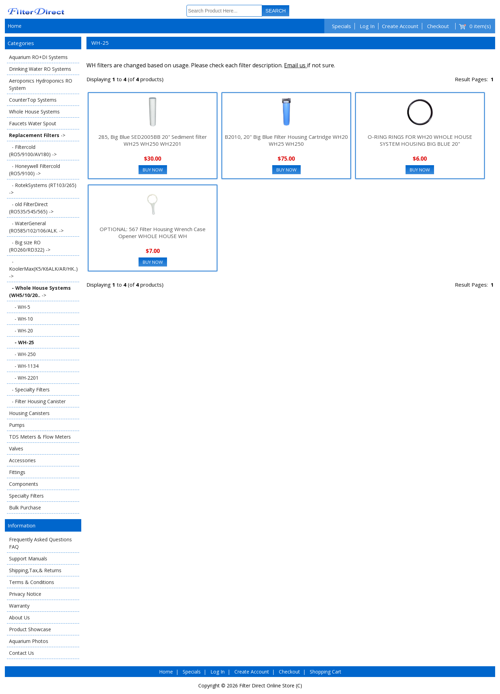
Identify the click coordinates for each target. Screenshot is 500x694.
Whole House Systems (34, 111)
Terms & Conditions (31, 582)
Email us (295, 65)
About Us (19, 617)
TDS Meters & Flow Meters (40, 436)
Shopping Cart (325, 671)
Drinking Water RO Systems (40, 69)
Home (15, 26)
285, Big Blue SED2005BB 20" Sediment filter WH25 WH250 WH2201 (152, 140)
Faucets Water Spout (32, 123)
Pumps (17, 425)
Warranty (19, 605)
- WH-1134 (24, 366)
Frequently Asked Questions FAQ (40, 543)
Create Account (400, 26)
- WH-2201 (24, 377)
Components (23, 484)
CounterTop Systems (33, 99)
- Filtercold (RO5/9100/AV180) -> (33, 151)
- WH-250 (22, 354)
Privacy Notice (25, 594)
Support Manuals (28, 558)
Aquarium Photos (28, 641)
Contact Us (21, 653)
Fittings (17, 472)
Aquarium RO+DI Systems (38, 57)
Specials (341, 26)
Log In (367, 26)
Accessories (22, 460)
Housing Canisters (29, 413)
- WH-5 (19, 307)
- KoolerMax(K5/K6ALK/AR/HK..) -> (43, 268)
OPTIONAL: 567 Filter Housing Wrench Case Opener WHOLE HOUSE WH (153, 232)
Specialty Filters (26, 495)
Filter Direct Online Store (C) (270, 685)
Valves (16, 448)
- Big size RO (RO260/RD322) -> (29, 246)
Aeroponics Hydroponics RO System (40, 84)
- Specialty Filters (29, 389)
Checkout (438, 26)
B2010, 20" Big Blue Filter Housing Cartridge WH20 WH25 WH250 (286, 140)
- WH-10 (21, 318)
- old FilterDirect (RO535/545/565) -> (31, 208)
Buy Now (153, 170)
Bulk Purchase (25, 507)
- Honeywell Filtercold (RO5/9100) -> (34, 170)
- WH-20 (21, 330)
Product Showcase (30, 629)
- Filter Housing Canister (37, 401)
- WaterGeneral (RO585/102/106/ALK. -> (36, 227)
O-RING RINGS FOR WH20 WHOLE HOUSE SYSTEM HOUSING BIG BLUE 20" (420, 140)
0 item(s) (480, 26)
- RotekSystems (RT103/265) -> (42, 189)
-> (37, 135)
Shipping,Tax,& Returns (35, 570)
